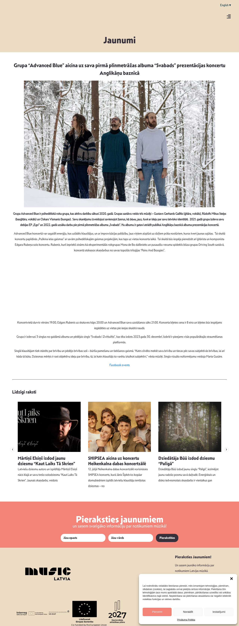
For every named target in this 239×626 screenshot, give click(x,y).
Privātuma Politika (186, 620)
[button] (231, 578)
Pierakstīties (167, 538)
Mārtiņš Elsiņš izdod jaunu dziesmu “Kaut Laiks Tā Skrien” (46, 460)
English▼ (226, 5)
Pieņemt (157, 611)
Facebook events (119, 365)
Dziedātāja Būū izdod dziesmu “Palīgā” (186, 460)
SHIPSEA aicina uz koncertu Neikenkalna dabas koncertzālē (117, 460)
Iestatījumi (218, 611)
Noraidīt (188, 611)
